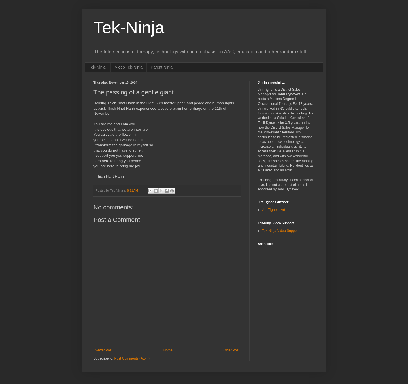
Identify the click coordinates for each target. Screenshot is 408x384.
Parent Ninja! (162, 67)
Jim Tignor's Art (273, 210)
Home (168, 350)
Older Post (231, 350)
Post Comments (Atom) (132, 358)
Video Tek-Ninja (129, 67)
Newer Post (103, 350)
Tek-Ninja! (98, 67)
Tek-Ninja (129, 27)
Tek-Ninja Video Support (280, 231)
